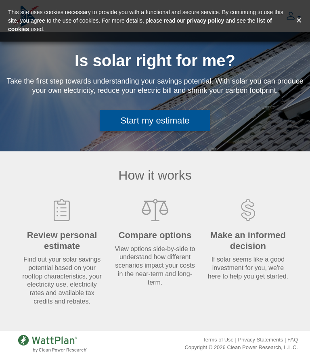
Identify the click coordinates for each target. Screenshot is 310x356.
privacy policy (205, 20)
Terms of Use (218, 340)
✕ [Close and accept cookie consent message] (299, 21)
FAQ (292, 340)
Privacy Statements (260, 340)
